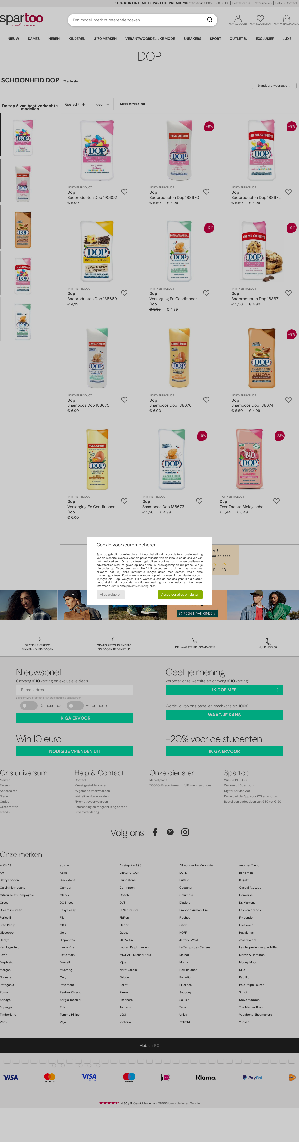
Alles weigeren (111, 594)
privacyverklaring (137, 586)
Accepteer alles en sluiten (180, 594)
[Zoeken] (210, 20)
